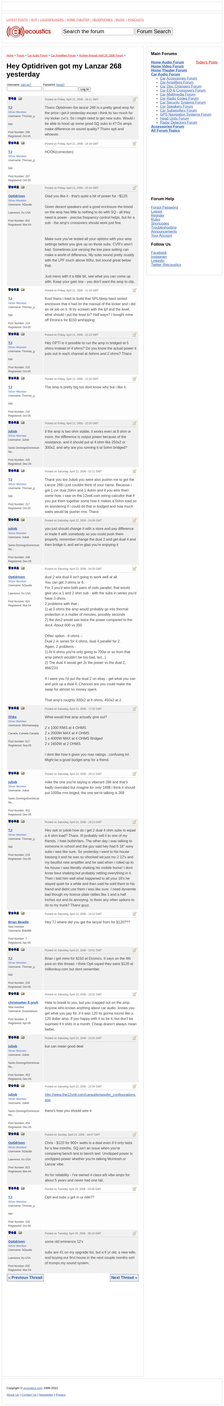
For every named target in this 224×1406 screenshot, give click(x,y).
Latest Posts (17, 19)
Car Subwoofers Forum (178, 110)
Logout (156, 211)
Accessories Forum (167, 126)
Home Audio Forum (167, 62)
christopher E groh (23, 1002)
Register (157, 215)
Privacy (61, 1394)
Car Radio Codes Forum (179, 98)
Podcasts (136, 19)
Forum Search (154, 31)
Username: (24, 87)
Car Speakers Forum (176, 106)
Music (120, 19)
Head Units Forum (174, 118)
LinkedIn (158, 261)
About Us (12, 1394)
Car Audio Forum (165, 74)
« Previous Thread (25, 1277)
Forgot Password (164, 207)
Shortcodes (160, 223)
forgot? (60, 84)
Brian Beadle (18, 922)
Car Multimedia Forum (177, 94)
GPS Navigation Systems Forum (185, 114)
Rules (155, 219)
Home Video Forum (167, 66)
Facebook (159, 253)
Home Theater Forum (169, 70)
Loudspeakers (52, 19)
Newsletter (46, 1394)
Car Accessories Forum (178, 78)
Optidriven (16, 196)
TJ (10, 107)
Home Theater (78, 19)
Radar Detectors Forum (178, 122)
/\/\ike (12, 717)
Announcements (164, 231)
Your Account (161, 235)
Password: (60, 87)
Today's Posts (207, 62)
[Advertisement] (72, 1332)
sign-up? (26, 84)
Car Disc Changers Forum (180, 86)
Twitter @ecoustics (166, 265)
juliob (12, 431)
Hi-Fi (34, 19)
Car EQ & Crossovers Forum (182, 90)
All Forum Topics (165, 130)
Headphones (102, 19)
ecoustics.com (33, 1388)
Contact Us (28, 1394)
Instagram (159, 257)
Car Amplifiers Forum (176, 82)
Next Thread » (124, 1277)
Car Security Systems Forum (182, 102)
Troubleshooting (163, 227)
